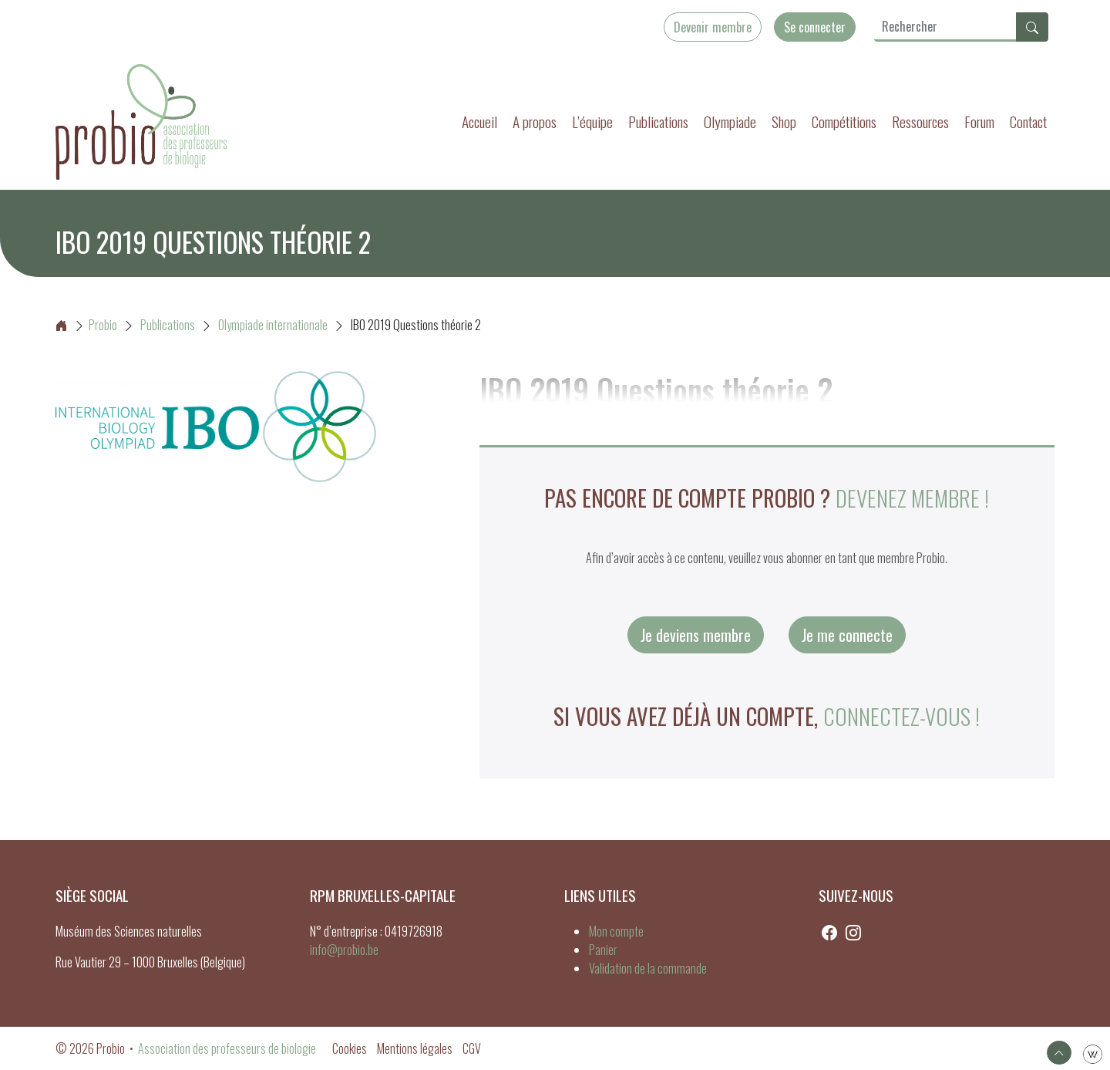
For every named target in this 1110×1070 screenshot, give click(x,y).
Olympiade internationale (273, 325)
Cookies (349, 1048)
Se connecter (815, 27)
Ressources (920, 121)
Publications (658, 121)
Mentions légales (414, 1048)
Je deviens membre (696, 634)
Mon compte (616, 931)
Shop (784, 121)
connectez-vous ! (901, 716)
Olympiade (730, 121)
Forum (979, 121)
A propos (535, 121)
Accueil (479, 121)
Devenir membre (713, 27)
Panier (603, 949)
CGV (471, 1048)
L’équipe (592, 121)
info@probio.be (344, 949)
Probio (86, 325)
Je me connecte (847, 634)
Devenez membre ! (912, 497)
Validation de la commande (648, 968)
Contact (1028, 121)
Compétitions (844, 121)
